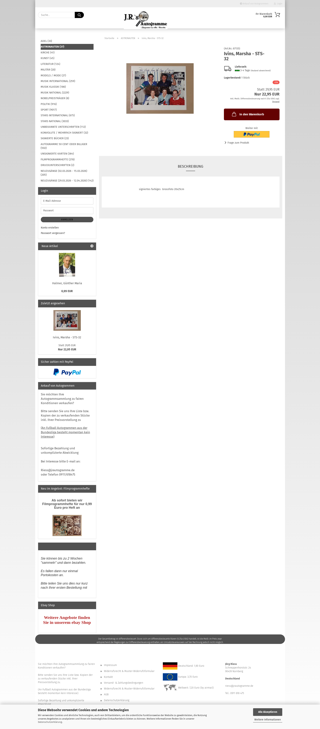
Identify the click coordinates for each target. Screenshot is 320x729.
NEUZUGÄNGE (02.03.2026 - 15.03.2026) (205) (64, 172)
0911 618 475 (237, 693)
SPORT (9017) (49, 109)
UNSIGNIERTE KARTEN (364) (57, 153)
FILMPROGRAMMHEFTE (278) (58, 159)
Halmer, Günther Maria (67, 283)
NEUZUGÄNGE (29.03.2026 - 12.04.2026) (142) (67, 180)
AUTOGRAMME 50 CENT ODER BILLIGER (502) (64, 146)
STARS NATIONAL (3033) (55, 121)
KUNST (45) (47, 58)
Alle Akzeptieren (267, 712)
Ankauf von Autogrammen (254, 3)
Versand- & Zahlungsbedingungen (123, 682)
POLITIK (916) (49, 104)
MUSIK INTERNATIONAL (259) (58, 81)
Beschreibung (190, 166)
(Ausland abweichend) (261, 70)
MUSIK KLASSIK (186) (53, 86)
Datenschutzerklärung (50, 722)
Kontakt (108, 677)
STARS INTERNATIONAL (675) (58, 115)
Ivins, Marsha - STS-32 (67, 337)
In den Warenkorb (247, 114)
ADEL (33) (46, 41)
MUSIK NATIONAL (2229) (55, 92)
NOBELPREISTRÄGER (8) (55, 98)
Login (278, 3)
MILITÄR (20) (48, 69)
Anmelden (67, 219)
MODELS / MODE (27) (53, 75)
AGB (106, 694)
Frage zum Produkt (238, 142)
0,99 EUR (67, 291)
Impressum (110, 665)
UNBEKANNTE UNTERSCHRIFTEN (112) (63, 126)
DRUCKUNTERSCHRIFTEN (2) (57, 165)
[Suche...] (79, 15)
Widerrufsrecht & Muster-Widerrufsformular (129, 671)
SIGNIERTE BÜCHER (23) (55, 138)
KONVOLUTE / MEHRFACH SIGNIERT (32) (64, 132)
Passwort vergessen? (53, 233)
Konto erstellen (50, 227)
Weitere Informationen (267, 719)
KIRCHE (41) (48, 52)
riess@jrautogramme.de (239, 685)
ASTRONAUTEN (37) (52, 46)
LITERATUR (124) (50, 64)
